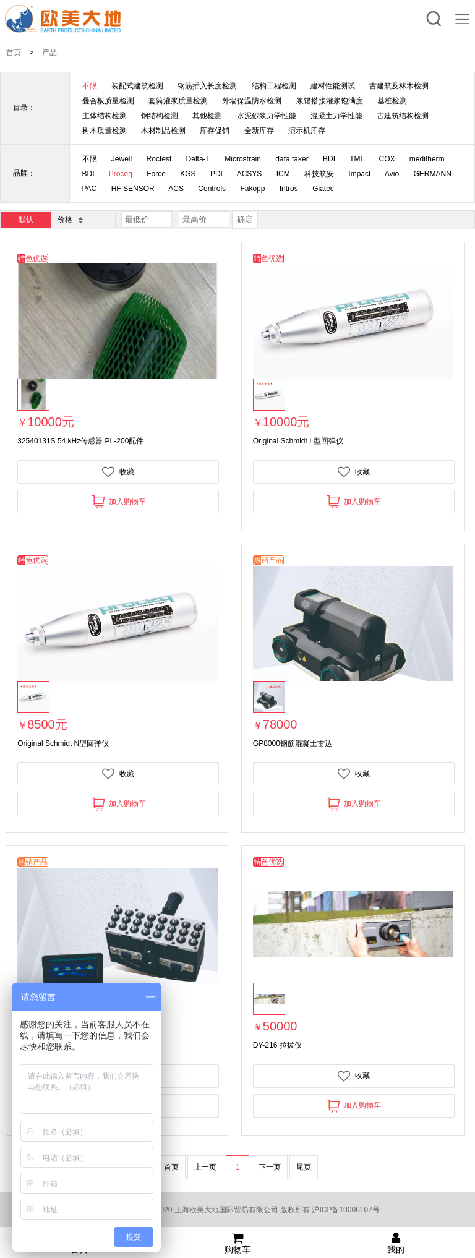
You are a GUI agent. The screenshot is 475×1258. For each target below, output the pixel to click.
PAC (89, 188)
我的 (396, 1243)
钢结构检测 (159, 115)
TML (356, 159)
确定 (245, 219)
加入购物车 (118, 501)
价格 (70, 219)
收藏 (118, 472)
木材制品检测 (163, 130)
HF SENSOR (133, 188)
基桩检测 (392, 100)
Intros (289, 188)
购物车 (237, 1243)
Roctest (159, 159)
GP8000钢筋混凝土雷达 (292, 743)
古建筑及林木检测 (399, 86)
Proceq (120, 173)
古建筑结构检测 (403, 115)
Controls (212, 188)
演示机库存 (306, 130)
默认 (26, 219)
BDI (329, 159)
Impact (359, 173)
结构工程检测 (274, 86)
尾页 (303, 1167)
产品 (49, 52)
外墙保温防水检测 (251, 100)
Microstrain (243, 159)
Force (156, 173)
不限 (89, 86)
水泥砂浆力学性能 (266, 115)
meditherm (427, 159)
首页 (13, 52)
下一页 (270, 1167)
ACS (176, 188)
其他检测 (207, 115)
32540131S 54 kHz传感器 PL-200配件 (80, 441)
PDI (216, 173)
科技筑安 (319, 173)
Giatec (323, 188)
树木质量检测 (104, 130)
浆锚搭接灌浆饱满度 (329, 100)
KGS (187, 173)
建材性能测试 (332, 86)
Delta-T (198, 159)
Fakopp (252, 188)
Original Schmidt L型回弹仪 (298, 441)
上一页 (205, 1167)
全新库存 (259, 130)
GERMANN (432, 173)
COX (387, 159)
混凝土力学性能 (336, 115)
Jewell (121, 159)
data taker (291, 159)
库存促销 (214, 130)
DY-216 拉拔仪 (277, 1045)
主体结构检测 (104, 115)
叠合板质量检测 (108, 100)
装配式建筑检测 (137, 86)
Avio (392, 173)
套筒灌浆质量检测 (178, 100)
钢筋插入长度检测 (207, 86)
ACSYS (249, 173)
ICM (283, 173)
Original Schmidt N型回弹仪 (63, 743)
